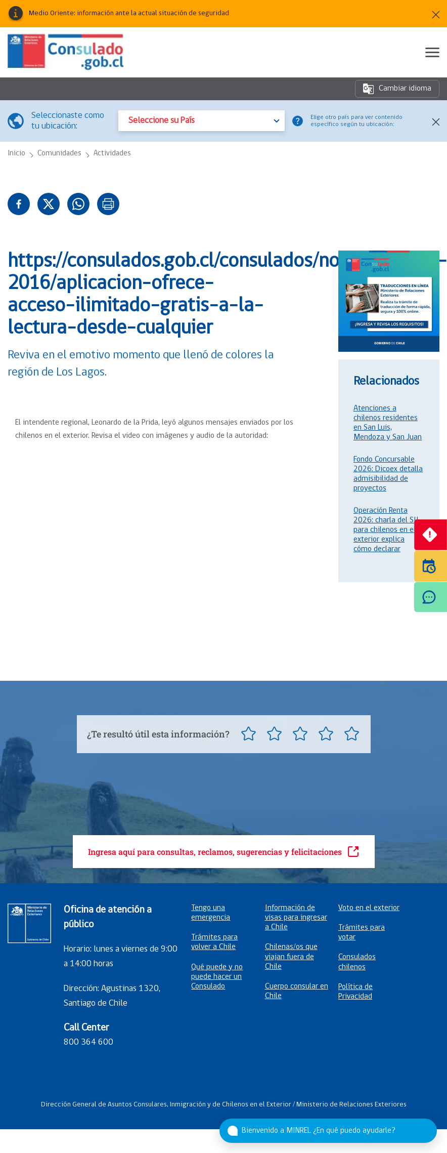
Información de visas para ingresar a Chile (296, 917)
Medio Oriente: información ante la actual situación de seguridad (129, 14)
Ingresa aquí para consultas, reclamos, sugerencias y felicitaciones (224, 851)
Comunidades (59, 153)
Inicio (16, 153)
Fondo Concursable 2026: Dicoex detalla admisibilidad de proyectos (388, 474)
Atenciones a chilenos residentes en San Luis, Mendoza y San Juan (387, 422)
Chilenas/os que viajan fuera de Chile (291, 956)
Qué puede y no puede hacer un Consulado (217, 977)
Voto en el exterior (368, 908)
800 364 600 (88, 1042)
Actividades (112, 153)
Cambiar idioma (397, 89)
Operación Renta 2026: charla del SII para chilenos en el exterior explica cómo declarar (386, 530)
